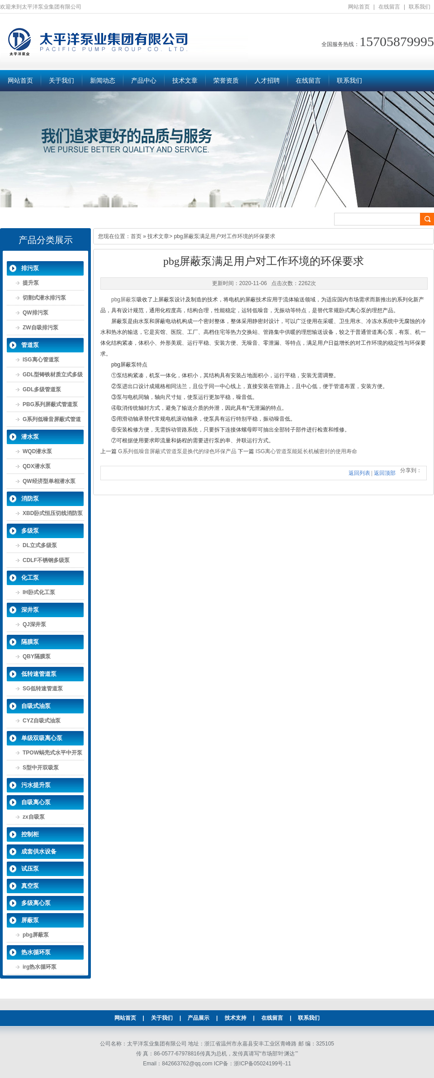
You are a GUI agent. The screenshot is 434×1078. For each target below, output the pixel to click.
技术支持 (235, 1018)
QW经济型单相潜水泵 (49, 481)
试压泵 (30, 868)
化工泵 (30, 577)
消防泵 (30, 498)
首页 (136, 236)
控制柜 (30, 834)
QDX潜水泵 (37, 466)
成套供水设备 (39, 851)
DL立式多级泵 (40, 545)
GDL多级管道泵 (42, 389)
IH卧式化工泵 (39, 592)
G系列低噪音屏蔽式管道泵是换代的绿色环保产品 (177, 451)
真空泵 (30, 885)
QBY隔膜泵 (37, 656)
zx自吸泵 (34, 817)
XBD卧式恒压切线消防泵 (53, 513)
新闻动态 (102, 80)
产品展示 (198, 1018)
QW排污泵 (35, 312)
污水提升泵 (36, 785)
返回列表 (359, 473)
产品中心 (143, 80)
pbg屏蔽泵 (36, 935)
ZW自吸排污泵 (40, 327)
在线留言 (389, 7)
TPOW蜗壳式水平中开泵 (52, 753)
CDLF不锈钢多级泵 (46, 560)
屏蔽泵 (30, 920)
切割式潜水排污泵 (44, 298)
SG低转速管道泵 (43, 688)
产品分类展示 (46, 240)
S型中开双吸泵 (41, 767)
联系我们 (419, 7)
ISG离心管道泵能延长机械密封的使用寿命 (306, 451)
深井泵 (30, 609)
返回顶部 (385, 473)
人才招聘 (267, 80)
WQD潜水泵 (37, 451)
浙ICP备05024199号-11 (262, 1063)
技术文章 (185, 80)
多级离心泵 (36, 903)
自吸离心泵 (36, 802)
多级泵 (30, 530)
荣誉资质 (226, 80)
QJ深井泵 (34, 624)
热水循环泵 (36, 952)
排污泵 (30, 268)
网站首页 (359, 7)
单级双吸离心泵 (41, 738)
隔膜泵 (30, 641)
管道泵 (30, 345)
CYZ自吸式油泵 (42, 720)
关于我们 (61, 80)
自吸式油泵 (36, 706)
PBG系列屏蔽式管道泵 (50, 404)
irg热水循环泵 (40, 967)
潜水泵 (30, 436)
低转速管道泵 (39, 673)
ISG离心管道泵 (41, 359)
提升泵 (31, 283)
